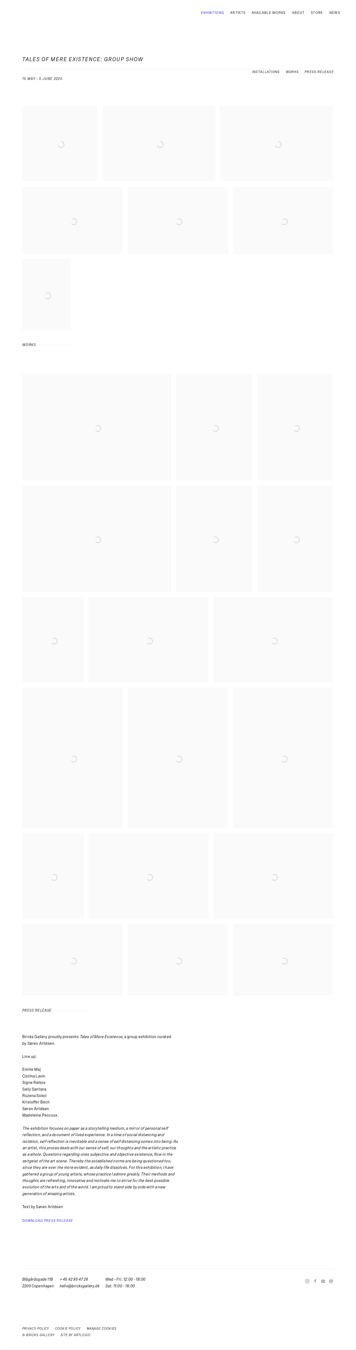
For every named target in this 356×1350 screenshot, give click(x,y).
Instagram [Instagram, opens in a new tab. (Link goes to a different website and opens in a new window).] (307, 1281)
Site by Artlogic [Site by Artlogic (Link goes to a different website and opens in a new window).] (76, 1335)
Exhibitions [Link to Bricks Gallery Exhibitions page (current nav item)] (212, 13)
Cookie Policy (68, 1328)
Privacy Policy (35, 1328)
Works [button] (292, 72)
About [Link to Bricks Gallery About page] (298, 13)
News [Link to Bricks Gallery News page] (334, 13)
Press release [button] (319, 72)
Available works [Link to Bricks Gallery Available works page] (269, 13)
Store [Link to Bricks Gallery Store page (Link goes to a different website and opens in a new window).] (317, 13)
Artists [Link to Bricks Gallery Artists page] (237, 13)
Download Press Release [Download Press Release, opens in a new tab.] (47, 1221)
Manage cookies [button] (102, 1328)
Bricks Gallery (34, 13)
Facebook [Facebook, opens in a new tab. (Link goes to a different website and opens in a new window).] (315, 1281)
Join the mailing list (323, 1281)
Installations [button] (266, 72)
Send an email (331, 1281)
